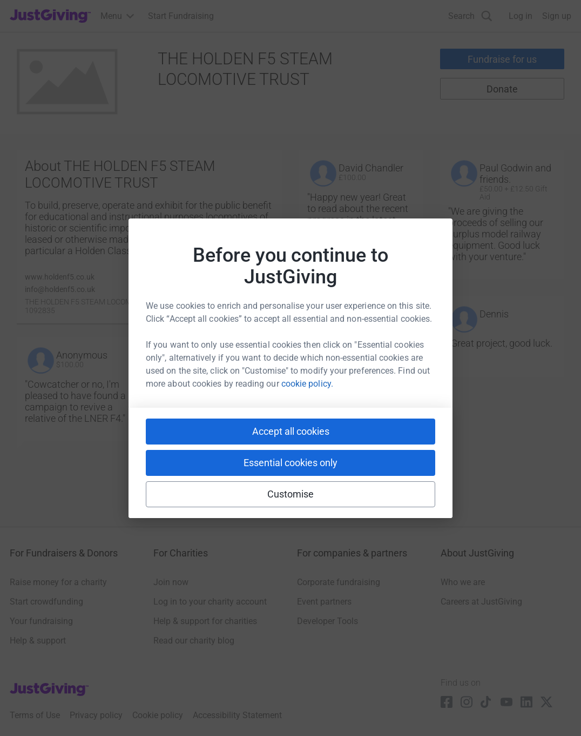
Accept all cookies (290, 431)
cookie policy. (307, 384)
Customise (290, 494)
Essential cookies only (290, 462)
